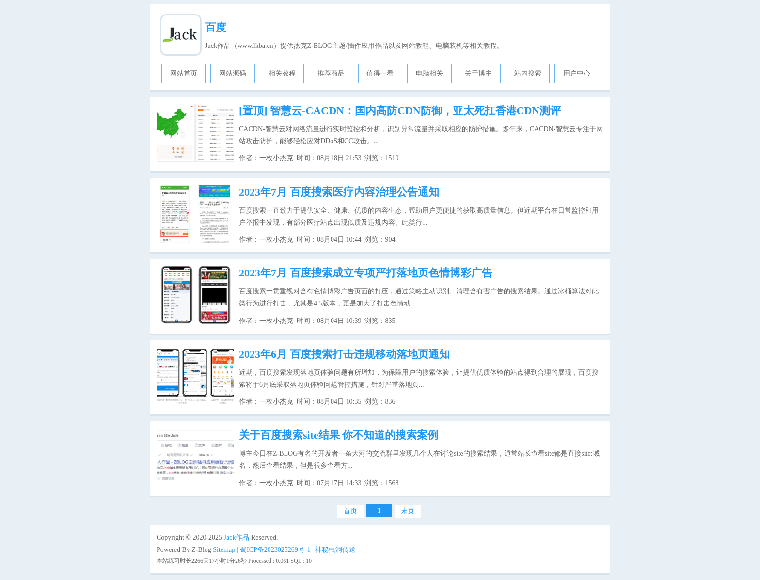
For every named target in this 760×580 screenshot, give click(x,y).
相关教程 (282, 73)
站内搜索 (527, 73)
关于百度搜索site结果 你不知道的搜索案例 (338, 435)
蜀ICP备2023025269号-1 (275, 549)
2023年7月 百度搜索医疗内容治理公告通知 (339, 192)
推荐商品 (331, 73)
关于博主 (478, 73)
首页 (350, 511)
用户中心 (576, 73)
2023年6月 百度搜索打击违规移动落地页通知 (344, 354)
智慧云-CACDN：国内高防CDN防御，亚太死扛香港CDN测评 (400, 111)
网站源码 (232, 73)
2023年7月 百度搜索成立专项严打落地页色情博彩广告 (365, 273)
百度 (215, 27)
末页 (407, 511)
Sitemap (224, 549)
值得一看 (380, 73)
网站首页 (183, 73)
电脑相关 (429, 73)
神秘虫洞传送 (335, 549)
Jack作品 (237, 537)
